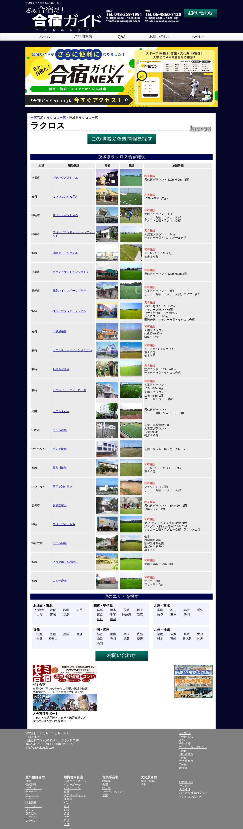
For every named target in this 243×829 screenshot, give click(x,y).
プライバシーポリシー (193, 747)
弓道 (66, 820)
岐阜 (160, 614)
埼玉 (140, 610)
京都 (53, 634)
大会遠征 (184, 789)
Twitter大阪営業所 (186, 759)
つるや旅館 (60, 448)
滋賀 (39, 634)
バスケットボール (75, 781)
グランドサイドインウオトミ (71, 271)
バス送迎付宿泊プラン (193, 793)
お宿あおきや (61, 369)
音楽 (105, 795)
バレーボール (72, 784)
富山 (160, 610)
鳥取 (100, 634)
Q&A (182, 740)
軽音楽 (106, 788)
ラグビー (31, 813)
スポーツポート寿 (64, 524)
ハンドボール (33, 806)
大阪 (79, 634)
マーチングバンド (113, 791)
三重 (173, 614)
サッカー (31, 791)
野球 (28, 781)
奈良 (39, 638)
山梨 (113, 619)
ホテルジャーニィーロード (69, 390)
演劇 (143, 784)
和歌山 (52, 638)
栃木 (113, 610)
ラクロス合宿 (56, 117)
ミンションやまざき (65, 196)
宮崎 (173, 638)
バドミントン (72, 788)
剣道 (66, 809)
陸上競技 (31, 802)
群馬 (100, 610)
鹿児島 (186, 638)
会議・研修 (148, 781)
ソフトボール (33, 788)
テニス (29, 799)
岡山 (113, 634)
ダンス (68, 802)
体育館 (68, 799)
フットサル (32, 795)
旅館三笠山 (60, 505)
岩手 (79, 610)
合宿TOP (36, 117)
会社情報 (184, 743)
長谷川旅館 (60, 467)
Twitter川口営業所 (186, 752)
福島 (66, 614)
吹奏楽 (106, 781)
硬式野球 (31, 784)
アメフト (31, 809)
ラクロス (31, 817)
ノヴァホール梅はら (65, 561)
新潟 (140, 614)
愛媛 (140, 638)
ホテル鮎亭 (60, 543)
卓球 (66, 791)
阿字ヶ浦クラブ (62, 486)
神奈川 (126, 614)
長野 (100, 619)
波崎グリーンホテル (65, 252)
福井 (187, 610)
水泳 (66, 806)
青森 (53, 610)
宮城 (53, 614)
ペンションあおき (190, 796)
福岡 (160, 634)
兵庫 (66, 634)
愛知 (200, 610)
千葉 (113, 614)
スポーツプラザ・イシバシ (69, 311)
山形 (39, 614)
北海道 (39, 610)
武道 (66, 824)
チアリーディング (75, 795)
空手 (66, 817)
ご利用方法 (186, 736)
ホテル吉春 (60, 430)
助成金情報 (186, 782)
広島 (140, 634)
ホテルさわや (61, 411)
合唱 (105, 784)
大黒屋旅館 (60, 331)
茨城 (127, 610)
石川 (173, 610)
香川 (113, 638)
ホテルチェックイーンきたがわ (72, 350)
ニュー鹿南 (60, 580)
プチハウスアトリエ (65, 177)
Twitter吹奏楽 (183, 766)
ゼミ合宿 (184, 785)
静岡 (187, 614)
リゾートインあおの (65, 215)
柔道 (66, 813)
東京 (100, 614)
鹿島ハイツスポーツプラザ (69, 290)
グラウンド (32, 820)
